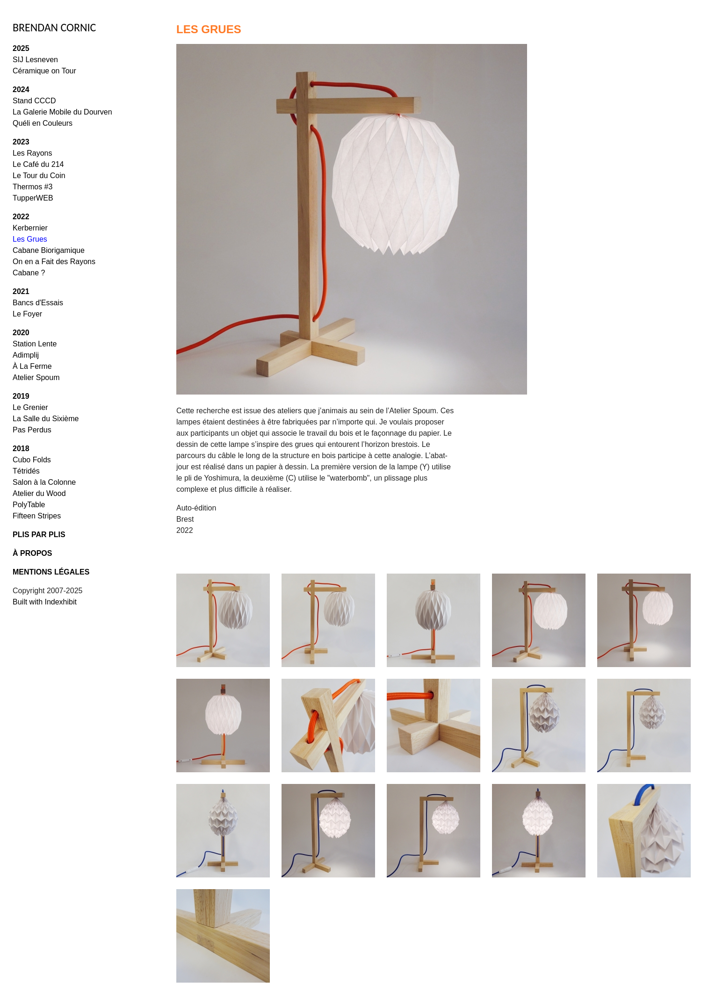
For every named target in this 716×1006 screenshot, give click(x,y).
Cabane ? (29, 273)
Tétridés (26, 471)
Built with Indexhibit (45, 602)
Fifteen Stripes (37, 516)
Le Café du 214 (38, 164)
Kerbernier (30, 228)
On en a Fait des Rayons (54, 262)
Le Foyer (27, 314)
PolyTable (29, 505)
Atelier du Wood (39, 493)
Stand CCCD (34, 101)
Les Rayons (32, 153)
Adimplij (26, 355)
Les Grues (30, 239)
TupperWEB (33, 198)
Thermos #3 (32, 187)
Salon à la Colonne (44, 482)
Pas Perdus (32, 430)
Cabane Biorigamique (49, 250)
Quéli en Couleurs (42, 123)
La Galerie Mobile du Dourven (62, 112)
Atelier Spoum (36, 377)
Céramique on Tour (44, 71)
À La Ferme (32, 366)
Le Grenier (30, 407)
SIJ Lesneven (35, 60)
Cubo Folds (32, 460)
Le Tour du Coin (39, 176)
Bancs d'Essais (38, 303)
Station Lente (35, 344)
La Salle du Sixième (46, 419)
